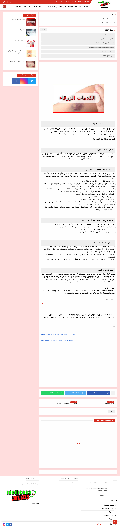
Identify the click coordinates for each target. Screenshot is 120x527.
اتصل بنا (56, 1)
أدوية (25, 7)
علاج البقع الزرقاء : (108, 56)
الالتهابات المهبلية (20, 40)
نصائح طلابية (62, 7)
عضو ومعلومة (72, 7)
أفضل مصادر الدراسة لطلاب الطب (97, 483)
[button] (98, 393)
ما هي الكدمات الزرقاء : (106, 39)
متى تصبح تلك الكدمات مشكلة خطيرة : (101, 47)
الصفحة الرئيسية (109, 505)
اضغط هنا (71, 483)
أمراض (35, 7)
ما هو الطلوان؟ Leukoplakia (17, 61)
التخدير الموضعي (20, 30)
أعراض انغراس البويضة (18, 19)
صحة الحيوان (18, 7)
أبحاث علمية (42, 7)
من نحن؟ (62, 1)
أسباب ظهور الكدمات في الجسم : (102, 43)
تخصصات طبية (83, 7)
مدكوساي (100, 524)
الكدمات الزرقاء (108, 35)
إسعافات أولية (52, 7)
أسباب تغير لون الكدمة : (106, 51)
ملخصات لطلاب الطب (83, 1)
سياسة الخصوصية (71, 1)
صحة (30, 7)
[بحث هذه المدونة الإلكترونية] (24, 484)
